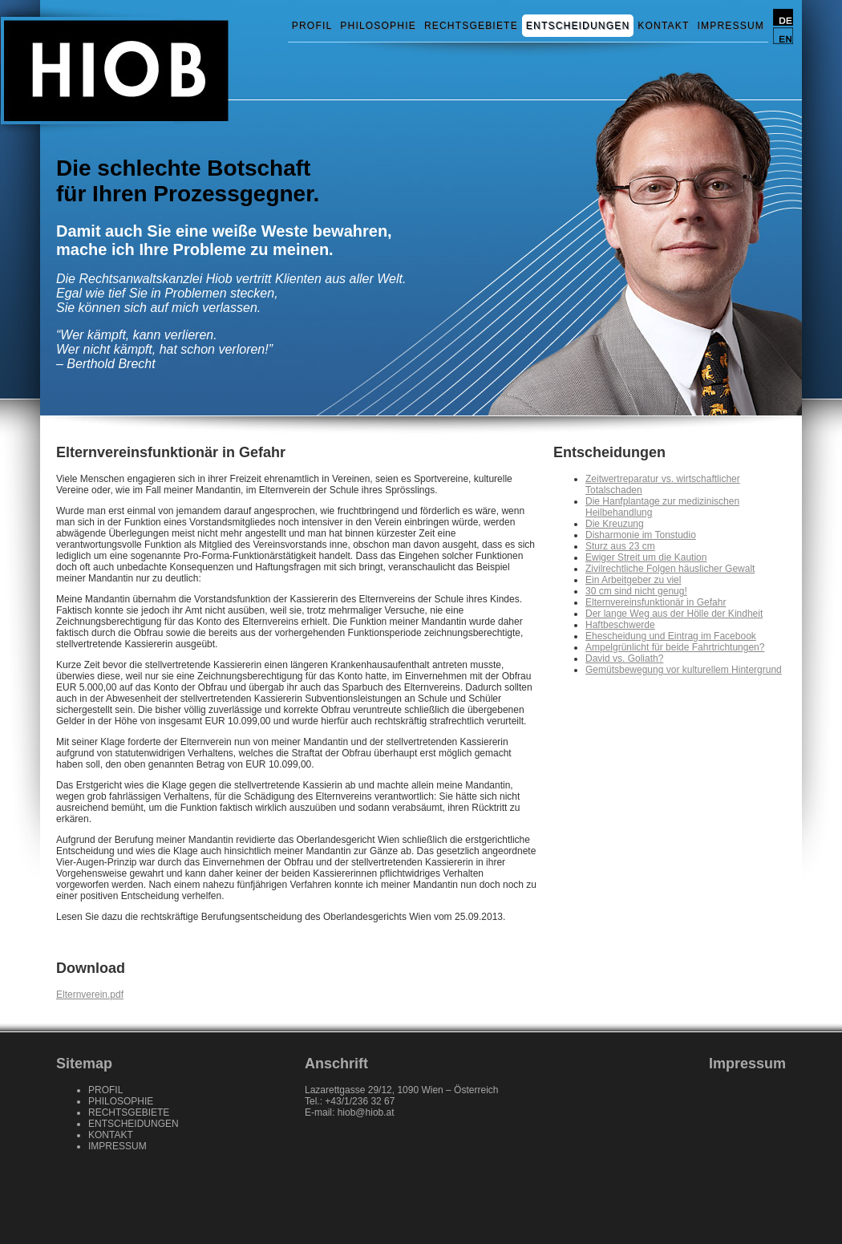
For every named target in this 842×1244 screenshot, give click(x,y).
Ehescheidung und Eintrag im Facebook (670, 636)
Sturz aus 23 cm (620, 546)
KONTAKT (663, 25)
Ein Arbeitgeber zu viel (633, 580)
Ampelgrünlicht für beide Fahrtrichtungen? (674, 647)
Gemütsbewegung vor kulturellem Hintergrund (683, 669)
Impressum (747, 1064)
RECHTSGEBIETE (471, 25)
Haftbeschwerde (620, 624)
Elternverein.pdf (89, 994)
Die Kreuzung (614, 523)
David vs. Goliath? (624, 658)
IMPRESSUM (731, 25)
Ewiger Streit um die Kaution (645, 557)
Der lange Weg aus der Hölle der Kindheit (674, 613)
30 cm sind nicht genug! (636, 591)
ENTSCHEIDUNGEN (577, 25)
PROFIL (312, 25)
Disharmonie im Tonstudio (640, 535)
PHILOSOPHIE (378, 25)
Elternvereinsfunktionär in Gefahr (655, 602)
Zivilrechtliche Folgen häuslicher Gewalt (670, 568)
